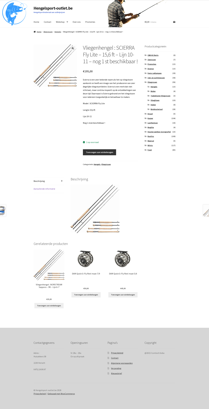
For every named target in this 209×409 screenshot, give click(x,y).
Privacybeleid (117, 353)
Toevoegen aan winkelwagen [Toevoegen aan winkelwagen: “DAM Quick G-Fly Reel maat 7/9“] (86, 294)
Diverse (151, 68)
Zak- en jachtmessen (156, 78)
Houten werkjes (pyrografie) (159, 132)
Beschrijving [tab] (39, 181)
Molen (153, 91)
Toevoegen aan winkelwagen (99, 152)
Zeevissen (152, 59)
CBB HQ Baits (153, 55)
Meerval (151, 141)
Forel (150, 150)
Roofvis (151, 136)
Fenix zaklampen (155, 73)
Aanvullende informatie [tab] (44, 188)
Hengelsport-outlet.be (53, 8)
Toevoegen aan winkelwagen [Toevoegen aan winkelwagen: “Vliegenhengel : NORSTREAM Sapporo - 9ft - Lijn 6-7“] (49, 305)
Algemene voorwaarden (122, 363)
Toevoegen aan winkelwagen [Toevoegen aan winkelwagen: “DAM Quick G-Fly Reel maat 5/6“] (123, 294)
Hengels (58, 32)
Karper (150, 118)
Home (36, 22)
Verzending (116, 368)
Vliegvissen (48, 32)
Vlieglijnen (155, 100)
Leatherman (153, 123)
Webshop (60, 22)
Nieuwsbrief (116, 373)
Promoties (90, 22)
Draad (150, 114)
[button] (73, 48)
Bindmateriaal (157, 109)
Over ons (77, 22)
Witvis (150, 145)
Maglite (151, 127)
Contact (47, 22)
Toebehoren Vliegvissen (160, 96)
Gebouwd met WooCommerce (61, 393)
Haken (153, 105)
